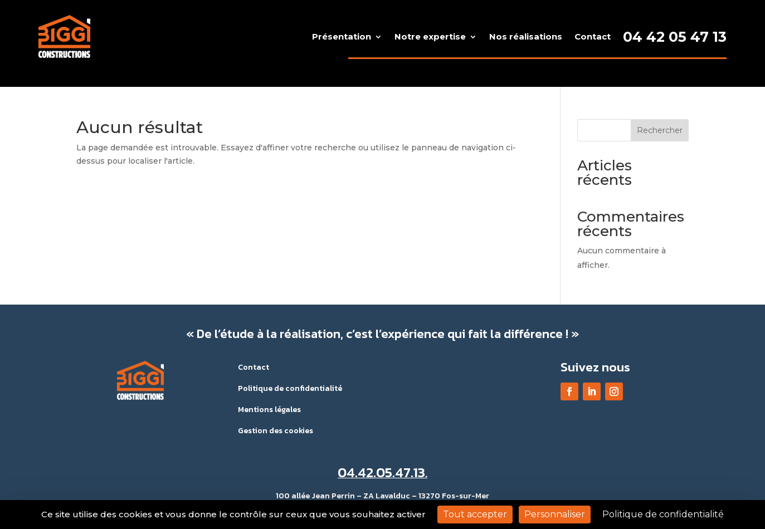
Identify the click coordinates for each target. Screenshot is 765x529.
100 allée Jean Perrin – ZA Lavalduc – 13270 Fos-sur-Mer (382, 496)
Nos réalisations (525, 36)
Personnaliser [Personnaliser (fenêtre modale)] (554, 514)
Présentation (341, 36)
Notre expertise (430, 36)
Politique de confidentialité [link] (663, 514)
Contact (592, 36)
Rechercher (660, 130)
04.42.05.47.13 (381, 472)
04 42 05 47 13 (675, 36)
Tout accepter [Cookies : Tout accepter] (475, 514)
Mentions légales (269, 409)
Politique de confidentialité (290, 388)
